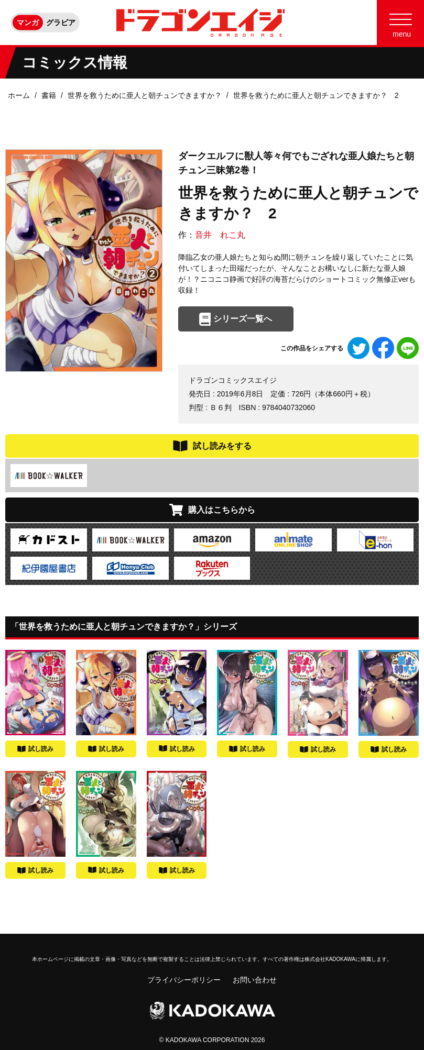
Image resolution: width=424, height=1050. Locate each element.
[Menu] (400, 22)
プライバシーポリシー (184, 980)
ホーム (19, 95)
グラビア (60, 22)
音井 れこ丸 (220, 234)
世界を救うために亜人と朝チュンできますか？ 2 (316, 95)
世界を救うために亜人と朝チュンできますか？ (145, 95)
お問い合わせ (255, 980)
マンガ (28, 22)
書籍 (48, 95)
